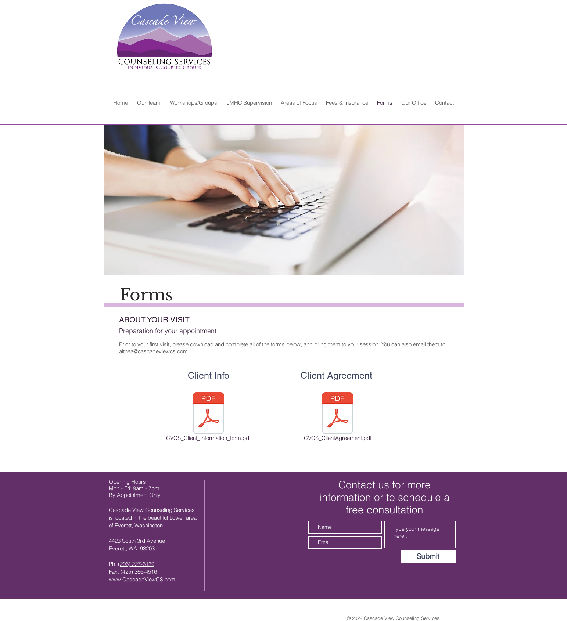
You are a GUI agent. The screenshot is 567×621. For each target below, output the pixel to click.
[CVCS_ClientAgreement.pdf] (338, 418)
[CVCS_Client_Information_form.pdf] (208, 418)
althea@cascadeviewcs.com (153, 351)
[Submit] (428, 556)
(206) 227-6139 (136, 563)
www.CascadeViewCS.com (142, 579)
